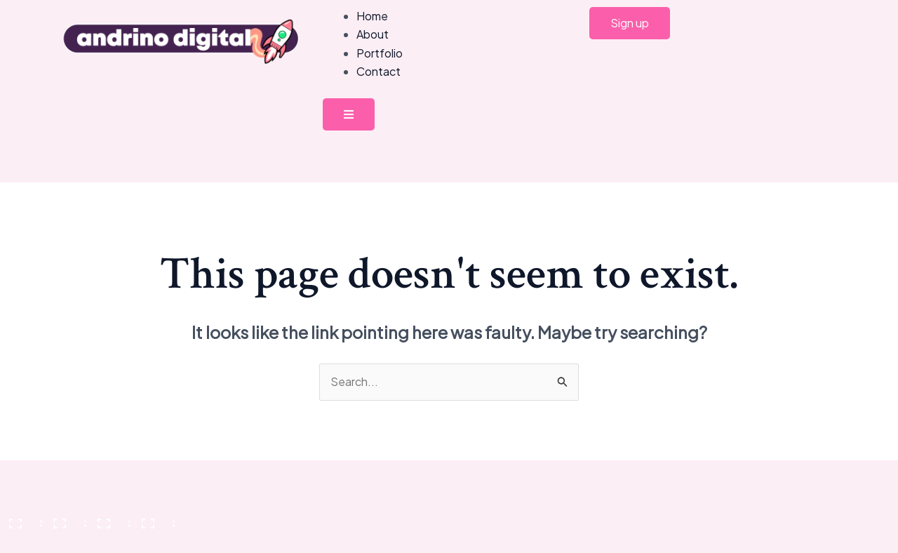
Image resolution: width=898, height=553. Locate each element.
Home (372, 15)
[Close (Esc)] (154, 518)
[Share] (109, 518)
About (372, 34)
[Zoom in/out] (21, 518)
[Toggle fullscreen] (65, 518)
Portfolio (379, 53)
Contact (378, 71)
